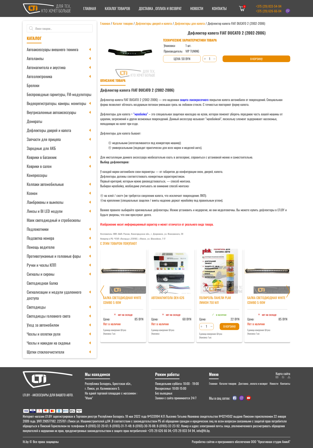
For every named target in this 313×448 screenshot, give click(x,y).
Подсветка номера (40, 238)
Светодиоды (36, 307)
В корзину (256, 59)
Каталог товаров (117, 8)
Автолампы (35, 58)
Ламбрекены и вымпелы (45, 202)
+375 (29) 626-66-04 (268, 11)
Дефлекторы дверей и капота (49, 130)
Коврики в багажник (41, 157)
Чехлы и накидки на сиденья (48, 343)
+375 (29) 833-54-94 (268, 6)
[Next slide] (288, 291)
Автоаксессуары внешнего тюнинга (52, 49)
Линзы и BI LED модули (44, 211)
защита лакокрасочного (194, 99)
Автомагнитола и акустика (46, 67)
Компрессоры (37, 175)
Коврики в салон (39, 166)
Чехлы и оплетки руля (43, 334)
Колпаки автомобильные (45, 184)
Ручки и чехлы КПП (41, 265)
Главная (89, 8)
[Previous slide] (102, 291)
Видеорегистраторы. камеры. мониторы (56, 103)
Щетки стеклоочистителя (45, 352)
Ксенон (32, 193)
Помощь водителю (40, 247)
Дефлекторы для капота (190, 23)
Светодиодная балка (42, 283)
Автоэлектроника (39, 76)
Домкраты (34, 121)
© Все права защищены (41, 441)
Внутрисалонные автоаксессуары (51, 112)
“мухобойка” (140, 114)
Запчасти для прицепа (44, 139)
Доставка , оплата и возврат (160, 8)
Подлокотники (38, 229)
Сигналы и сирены (40, 274)
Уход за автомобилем (43, 325)
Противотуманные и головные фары (54, 256)
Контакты (219, 8)
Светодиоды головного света (48, 316)
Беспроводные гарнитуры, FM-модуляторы (59, 94)
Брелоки (33, 85)
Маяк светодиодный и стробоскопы (53, 220)
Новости (196, 8)
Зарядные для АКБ (41, 148)
